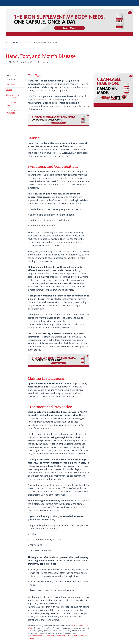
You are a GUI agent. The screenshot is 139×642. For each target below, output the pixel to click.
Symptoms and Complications (12, 96)
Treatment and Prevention (12, 111)
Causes (9, 90)
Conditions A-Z (19, 42)
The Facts (10, 84)
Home (8, 42)
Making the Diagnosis (11, 103)
